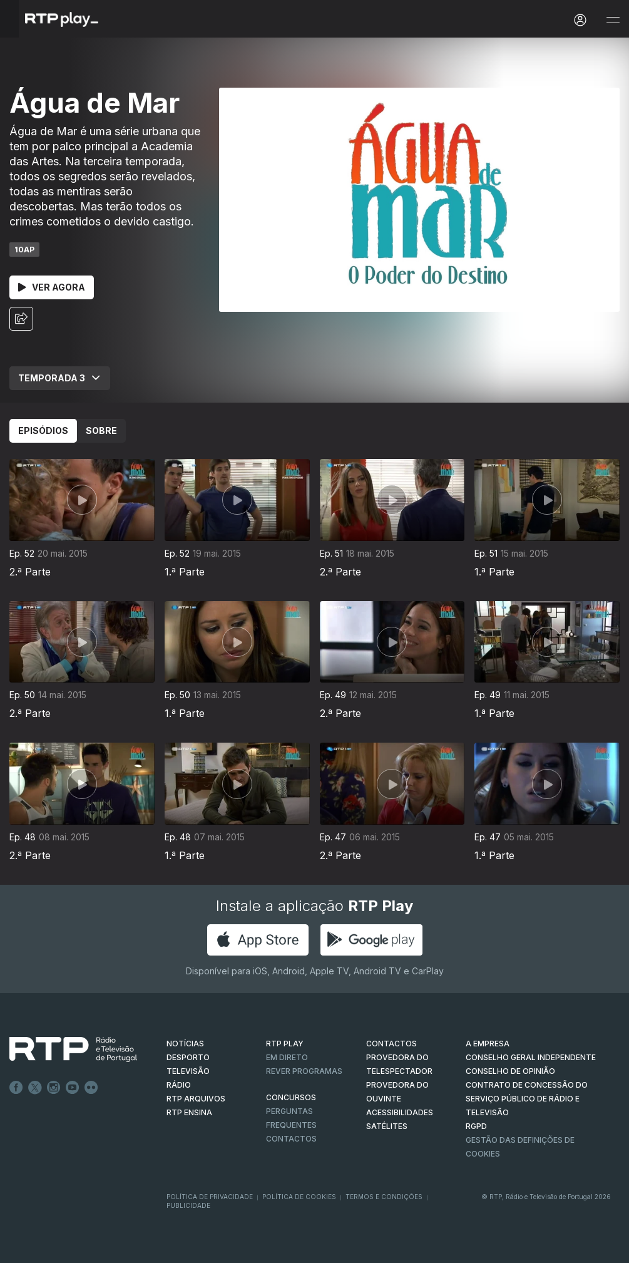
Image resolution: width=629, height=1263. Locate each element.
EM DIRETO (287, 1057)
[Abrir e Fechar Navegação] (612, 20)
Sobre (101, 430)
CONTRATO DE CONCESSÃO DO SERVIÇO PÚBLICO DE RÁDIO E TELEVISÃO (527, 1098)
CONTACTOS (391, 1043)
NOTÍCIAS (185, 1043)
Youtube (72, 1088)
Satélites (386, 1126)
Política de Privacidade (209, 1196)
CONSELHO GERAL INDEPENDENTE (531, 1057)
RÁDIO (178, 1085)
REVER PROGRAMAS (304, 1071)
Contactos (291, 1138)
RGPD (476, 1126)
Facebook (16, 1088)
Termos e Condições (383, 1196)
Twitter (35, 1088)
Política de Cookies (299, 1196)
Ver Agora (51, 287)
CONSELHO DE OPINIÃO (510, 1071)
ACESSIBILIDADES (399, 1112)
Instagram (54, 1088)
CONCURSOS (291, 1097)
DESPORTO (188, 1057)
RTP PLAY (285, 1043)
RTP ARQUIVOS (195, 1098)
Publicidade (188, 1205)
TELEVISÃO (188, 1071)
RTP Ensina (189, 1112)
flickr (91, 1088)
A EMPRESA (487, 1043)
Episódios (43, 430)
